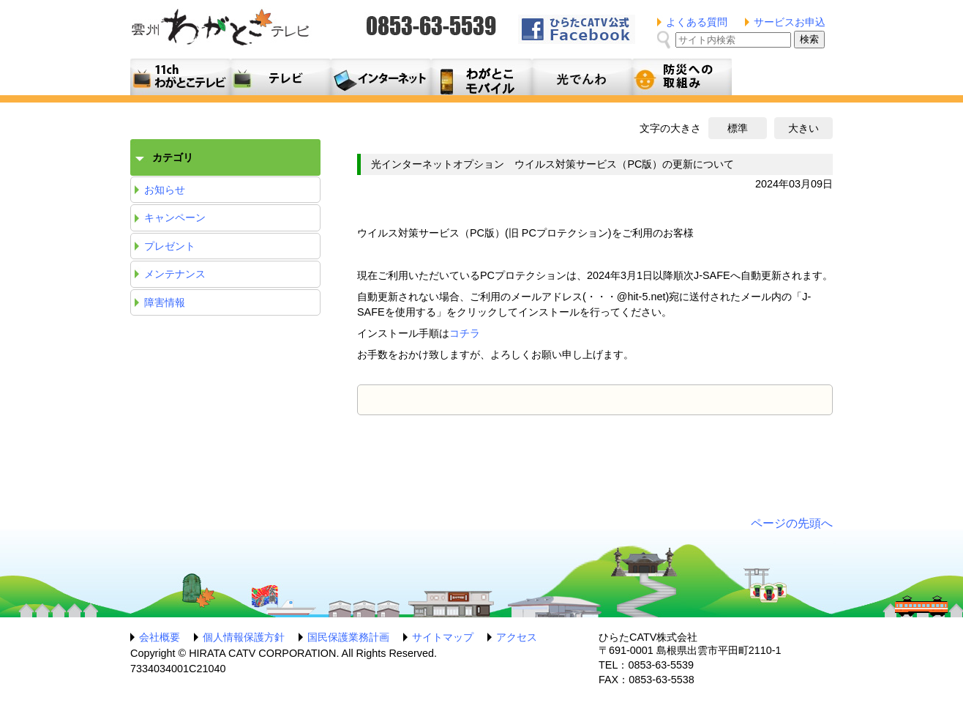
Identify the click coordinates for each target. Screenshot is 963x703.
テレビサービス (281, 77)
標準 (737, 128)
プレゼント (169, 246)
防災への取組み (682, 77)
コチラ (464, 333)
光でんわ (581, 77)
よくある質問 (696, 22)
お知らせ (164, 190)
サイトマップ (442, 637)
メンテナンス (175, 274)
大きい (803, 128)
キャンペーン (175, 217)
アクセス (516, 637)
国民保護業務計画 (348, 637)
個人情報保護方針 (244, 637)
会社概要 (159, 637)
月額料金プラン (481, 77)
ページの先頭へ (792, 523)
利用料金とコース (381, 77)
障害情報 (164, 302)
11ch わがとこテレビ (180, 77)
